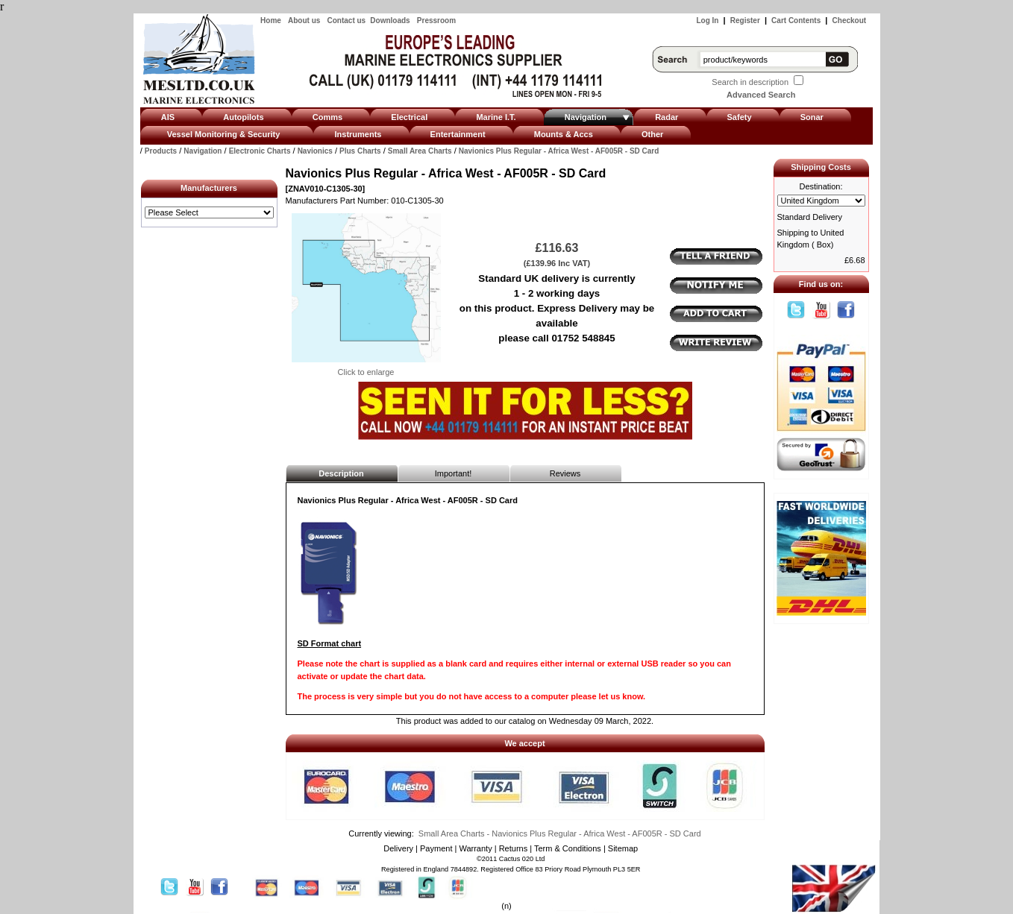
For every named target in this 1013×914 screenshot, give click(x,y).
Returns (513, 848)
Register (745, 20)
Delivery (398, 848)
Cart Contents (796, 20)
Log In (707, 20)
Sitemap (623, 848)
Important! (453, 473)
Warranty (475, 848)
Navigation (203, 151)
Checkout (849, 20)
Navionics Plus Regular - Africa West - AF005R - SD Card (559, 151)
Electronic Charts (260, 151)
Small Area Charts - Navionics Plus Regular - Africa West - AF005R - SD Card (559, 833)
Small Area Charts (420, 151)
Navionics (315, 151)
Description (341, 473)
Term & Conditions (567, 848)
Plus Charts (360, 151)
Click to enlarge (366, 367)
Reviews (565, 473)
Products (161, 151)
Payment (436, 848)
